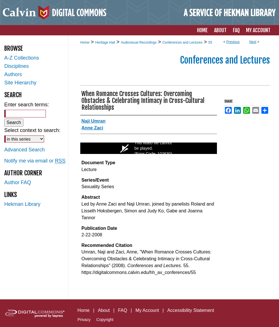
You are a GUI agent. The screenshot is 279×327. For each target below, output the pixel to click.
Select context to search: (32, 130)
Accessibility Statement (190, 310)
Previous (233, 42)
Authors (13, 74)
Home (84, 42)
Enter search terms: (26, 104)
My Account (147, 310)
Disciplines (16, 66)
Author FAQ (17, 182)
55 (210, 42)
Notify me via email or (34, 161)
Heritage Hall (105, 42)
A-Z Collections (21, 58)
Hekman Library (22, 204)
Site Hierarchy (20, 83)
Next (253, 42)
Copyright (104, 319)
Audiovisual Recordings (138, 42)
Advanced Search (24, 150)
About (104, 310)
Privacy (84, 319)
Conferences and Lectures (182, 42)
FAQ (122, 310)
